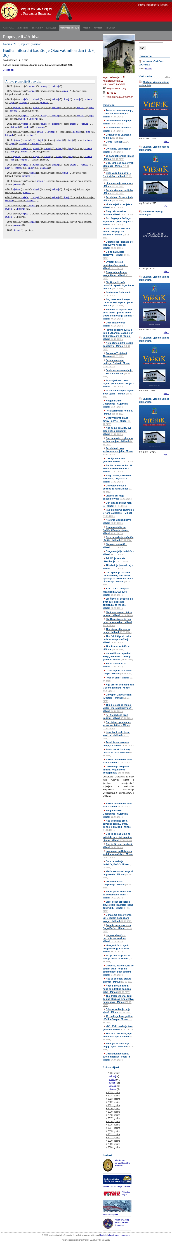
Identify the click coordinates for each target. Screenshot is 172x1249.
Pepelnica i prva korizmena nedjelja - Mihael (118, 451)
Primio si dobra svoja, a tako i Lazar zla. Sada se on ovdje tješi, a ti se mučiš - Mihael (118, 334)
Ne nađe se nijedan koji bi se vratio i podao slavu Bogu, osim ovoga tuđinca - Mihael (118, 314)
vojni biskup (23, 27)
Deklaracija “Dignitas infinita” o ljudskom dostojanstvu (116, 769)
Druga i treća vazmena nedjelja (117, 136)
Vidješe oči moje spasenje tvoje (117, 497)
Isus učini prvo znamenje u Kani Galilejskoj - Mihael (118, 512)
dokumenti (110, 27)
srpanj (65, 91)
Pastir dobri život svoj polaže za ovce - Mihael (118, 752)
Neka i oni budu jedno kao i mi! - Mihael (116, 735)
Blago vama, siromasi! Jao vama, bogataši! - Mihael (117, 478)
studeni (21, 119)
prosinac (44, 102)
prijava (141, 5)
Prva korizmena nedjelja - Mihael (118, 192)
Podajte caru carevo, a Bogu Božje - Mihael (117, 928)
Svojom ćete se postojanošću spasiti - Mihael (115, 265)
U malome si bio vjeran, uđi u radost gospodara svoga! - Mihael (118, 918)
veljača (25, 99)
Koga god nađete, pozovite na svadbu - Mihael (114, 938)
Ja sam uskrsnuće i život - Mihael (118, 157)
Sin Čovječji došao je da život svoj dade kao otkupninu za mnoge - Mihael (118, 603)
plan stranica (153, 5)
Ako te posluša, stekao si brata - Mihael (118, 980)
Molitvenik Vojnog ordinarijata (151, 213)
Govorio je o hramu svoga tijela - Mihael (117, 275)
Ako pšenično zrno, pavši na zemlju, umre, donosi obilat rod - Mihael (117, 825)
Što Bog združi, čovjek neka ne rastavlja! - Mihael (117, 622)
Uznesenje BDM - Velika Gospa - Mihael (117, 672)
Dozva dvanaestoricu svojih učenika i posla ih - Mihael (117, 1056)
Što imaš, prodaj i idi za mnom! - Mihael (118, 613)
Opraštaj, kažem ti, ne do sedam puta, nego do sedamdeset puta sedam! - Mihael (118, 970)
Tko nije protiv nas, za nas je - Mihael (117, 630)
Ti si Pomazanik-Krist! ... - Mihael (118, 648)
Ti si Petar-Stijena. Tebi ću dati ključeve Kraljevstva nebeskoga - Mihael (118, 1000)
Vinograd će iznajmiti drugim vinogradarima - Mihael (116, 948)
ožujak (32, 86)
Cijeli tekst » (9, 70)
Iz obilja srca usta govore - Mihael (118, 460)
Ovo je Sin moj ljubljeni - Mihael (118, 845)
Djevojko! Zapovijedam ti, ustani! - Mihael (117, 697)
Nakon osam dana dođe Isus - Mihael (117, 761)
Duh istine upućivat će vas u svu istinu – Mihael (117, 725)
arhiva (167, 77)
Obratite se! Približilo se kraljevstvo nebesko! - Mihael (118, 244)
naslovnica (8, 27)
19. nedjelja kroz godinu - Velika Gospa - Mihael (118, 1019)
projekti (87, 27)
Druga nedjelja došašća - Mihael (118, 553)
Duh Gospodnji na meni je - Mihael (117, 504)
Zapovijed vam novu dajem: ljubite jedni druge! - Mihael (118, 383)
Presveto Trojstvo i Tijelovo (115, 355)
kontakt (164, 5)
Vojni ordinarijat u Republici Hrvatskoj (37, 12)
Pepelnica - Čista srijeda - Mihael (118, 199)
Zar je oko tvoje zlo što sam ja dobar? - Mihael (117, 958)
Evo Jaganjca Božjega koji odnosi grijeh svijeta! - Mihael (118, 221)
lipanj (66, 99)
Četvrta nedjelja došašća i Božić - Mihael (118, 538)
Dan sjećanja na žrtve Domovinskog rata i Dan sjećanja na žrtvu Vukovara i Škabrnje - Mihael (118, 578)
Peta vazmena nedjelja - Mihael (117, 122)
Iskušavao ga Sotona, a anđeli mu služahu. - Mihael (118, 854)
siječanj (16, 107)
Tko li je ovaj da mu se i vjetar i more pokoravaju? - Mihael (118, 708)
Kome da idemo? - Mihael (114, 665)
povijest (98, 27)
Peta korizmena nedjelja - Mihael (118, 412)
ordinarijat (37, 27)
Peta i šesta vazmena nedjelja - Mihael (118, 744)
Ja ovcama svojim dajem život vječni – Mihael (118, 393)
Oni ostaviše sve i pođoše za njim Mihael (117, 488)
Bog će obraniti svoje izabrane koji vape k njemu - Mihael (118, 302)
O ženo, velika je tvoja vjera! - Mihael (117, 1011)
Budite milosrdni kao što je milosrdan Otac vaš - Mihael (118, 468)
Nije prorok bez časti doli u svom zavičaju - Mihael (118, 687)
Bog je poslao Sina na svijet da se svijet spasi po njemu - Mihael (118, 836)
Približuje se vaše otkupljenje (115, 560)
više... (166, 141)
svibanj (55, 86)
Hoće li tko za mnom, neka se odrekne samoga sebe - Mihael (117, 988)
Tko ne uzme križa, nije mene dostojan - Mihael (118, 1036)
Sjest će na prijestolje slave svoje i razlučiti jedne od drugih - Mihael (118, 906)
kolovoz (88, 99)
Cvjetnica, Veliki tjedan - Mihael (118, 150)
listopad (23, 102)
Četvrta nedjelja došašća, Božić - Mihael (118, 864)
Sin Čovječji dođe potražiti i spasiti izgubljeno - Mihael (118, 285)
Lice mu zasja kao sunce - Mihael (118, 185)
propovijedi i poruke (69, 27)
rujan (12, 102)
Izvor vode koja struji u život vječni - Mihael (117, 176)
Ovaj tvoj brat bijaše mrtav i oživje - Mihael (117, 421)
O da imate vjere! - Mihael (114, 324)
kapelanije (51, 27)
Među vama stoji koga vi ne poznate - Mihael (118, 874)
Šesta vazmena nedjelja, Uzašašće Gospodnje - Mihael (118, 113)
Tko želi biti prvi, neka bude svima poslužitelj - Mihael (117, 639)
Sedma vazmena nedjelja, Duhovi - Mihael (116, 363)
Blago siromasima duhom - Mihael (118, 213)
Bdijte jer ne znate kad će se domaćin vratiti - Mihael (117, 894)
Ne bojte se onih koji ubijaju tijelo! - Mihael (118, 1046)
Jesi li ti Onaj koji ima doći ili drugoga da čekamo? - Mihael (116, 233)
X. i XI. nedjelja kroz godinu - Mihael (118, 716)
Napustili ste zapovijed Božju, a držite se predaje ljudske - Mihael (118, 656)
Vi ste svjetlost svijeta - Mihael (117, 206)
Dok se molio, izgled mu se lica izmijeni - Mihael (118, 441)
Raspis (148, 68)
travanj (44, 86)
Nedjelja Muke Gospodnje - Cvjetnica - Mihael (116, 403)
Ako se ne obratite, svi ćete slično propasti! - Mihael (117, 431)
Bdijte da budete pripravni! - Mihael (116, 254)
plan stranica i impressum (119, 1235)
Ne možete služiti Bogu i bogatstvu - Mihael (118, 346)
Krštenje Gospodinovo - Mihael (118, 521)
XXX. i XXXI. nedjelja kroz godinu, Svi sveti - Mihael (116, 591)
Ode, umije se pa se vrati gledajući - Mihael (118, 166)
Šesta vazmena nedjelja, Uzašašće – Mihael (118, 373)
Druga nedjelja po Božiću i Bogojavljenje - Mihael (116, 530)
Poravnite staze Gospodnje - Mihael (117, 884)
